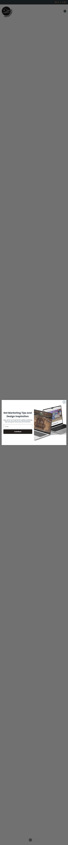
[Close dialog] (64, 402)
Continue (17, 432)
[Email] (17, 426)
